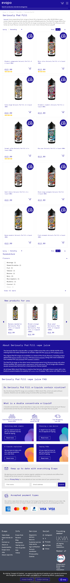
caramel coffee (22, 367)
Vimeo (47, 548)
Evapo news (6, 549)
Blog (16, 540)
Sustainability (6, 547)
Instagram (48, 536)
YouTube (48, 545)
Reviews (18, 538)
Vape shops (5, 536)
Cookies (31, 555)
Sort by (5, 29)
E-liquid (11, 12)
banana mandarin (18, 360)
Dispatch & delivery (32, 537)
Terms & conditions (32, 549)
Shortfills (19, 12)
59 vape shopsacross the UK (35, 421)
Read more (10, 439)
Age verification (34, 546)
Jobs (3, 551)
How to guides (20, 547)
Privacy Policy (14, 480)
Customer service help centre (35, 543)
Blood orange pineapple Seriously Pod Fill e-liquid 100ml (34, 328)
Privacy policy (33, 553)
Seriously (7, 19)
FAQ (16, 549)
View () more (10, 291)
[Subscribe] (61, 485)
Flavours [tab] (6, 259)
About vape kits (7, 553)
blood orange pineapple (43, 360)
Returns (31, 540)
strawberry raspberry (44, 362)
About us (5, 544)
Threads (47, 542)
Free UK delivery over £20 (57, 421)
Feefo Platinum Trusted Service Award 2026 (12, 421)
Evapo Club (19, 536)
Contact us (5, 542)
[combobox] (35, 7)
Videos (17, 552)
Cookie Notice (59, 575)
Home (4, 12)
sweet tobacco (33, 367)
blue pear (28, 360)
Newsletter (19, 543)
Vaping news (19, 545)
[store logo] (7, 3)
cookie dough (46, 367)
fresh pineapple (28, 362)
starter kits (48, 353)
